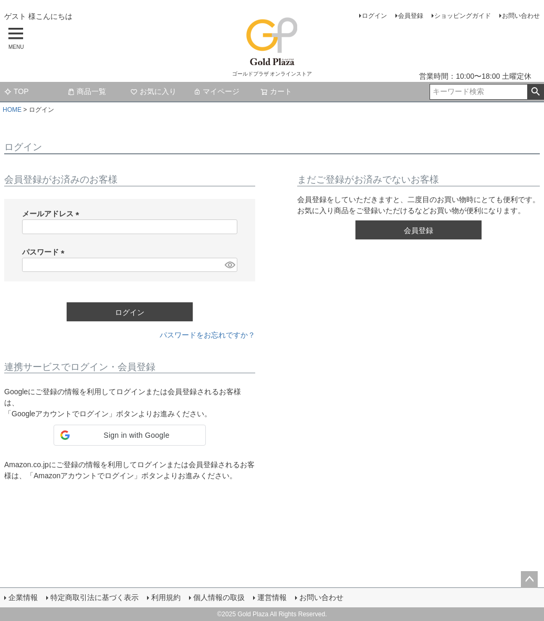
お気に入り (153, 91)
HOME (12, 109)
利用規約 (166, 597)
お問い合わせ (521, 15)
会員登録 (410, 15)
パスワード (45, 252)
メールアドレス (52, 213)
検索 (535, 92)
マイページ (216, 91)
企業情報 (23, 597)
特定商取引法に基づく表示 (94, 597)
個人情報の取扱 (219, 597)
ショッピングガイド (462, 15)
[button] (130, 435)
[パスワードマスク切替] (229, 265)
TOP (16, 91)
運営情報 (272, 597)
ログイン (374, 15)
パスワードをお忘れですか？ (207, 335)
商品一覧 (86, 91)
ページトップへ (529, 579)
